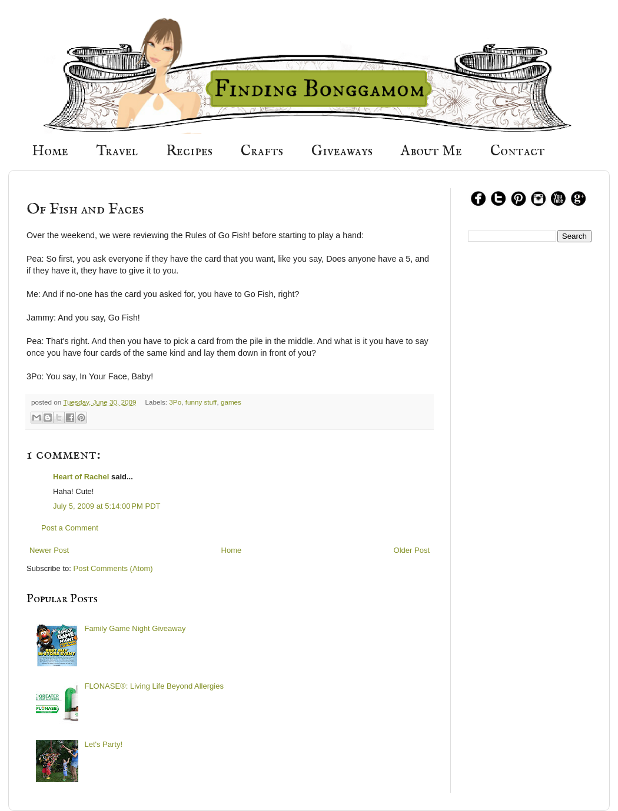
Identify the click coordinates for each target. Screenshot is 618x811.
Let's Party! (103, 744)
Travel (117, 151)
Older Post (412, 550)
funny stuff (201, 402)
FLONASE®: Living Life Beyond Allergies (153, 686)
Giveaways (342, 151)
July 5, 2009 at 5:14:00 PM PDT (106, 506)
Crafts (262, 151)
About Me (431, 151)
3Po (175, 402)
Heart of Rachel (81, 476)
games (231, 402)
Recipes (189, 151)
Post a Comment (69, 527)
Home (50, 151)
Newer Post (49, 550)
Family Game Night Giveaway (134, 628)
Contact (517, 151)
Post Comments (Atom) (113, 568)
